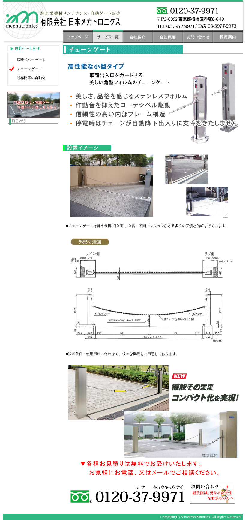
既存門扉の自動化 (31, 78)
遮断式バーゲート (31, 60)
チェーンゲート (29, 69)
